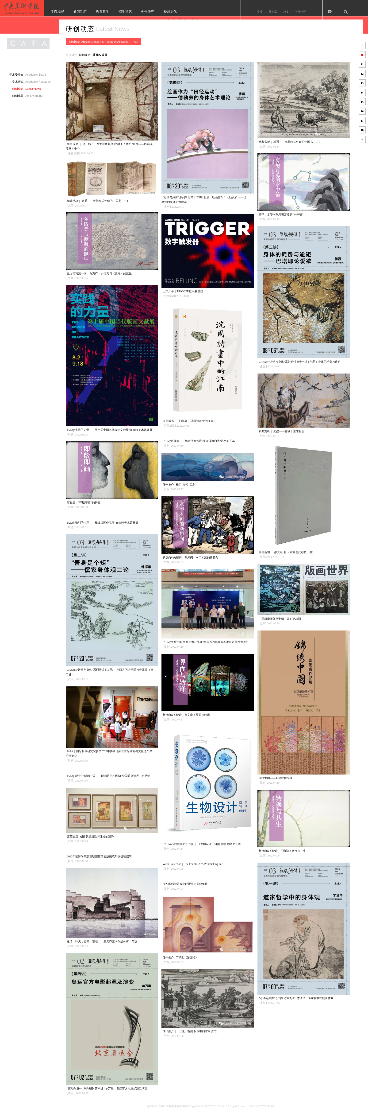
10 (362, 55)
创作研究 (162, 11)
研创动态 (80, 28)
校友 (301, 11)
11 (362, 64)
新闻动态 (94, 11)
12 (362, 73)
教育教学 (117, 11)
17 (362, 120)
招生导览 (139, 11)
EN (345, 11)
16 (362, 111)
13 (362, 83)
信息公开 (315, 11)
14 (362, 92)
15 (362, 102)
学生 (275, 11)
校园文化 (185, 11)
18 (362, 130)
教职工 (288, 11)
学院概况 (72, 11)
